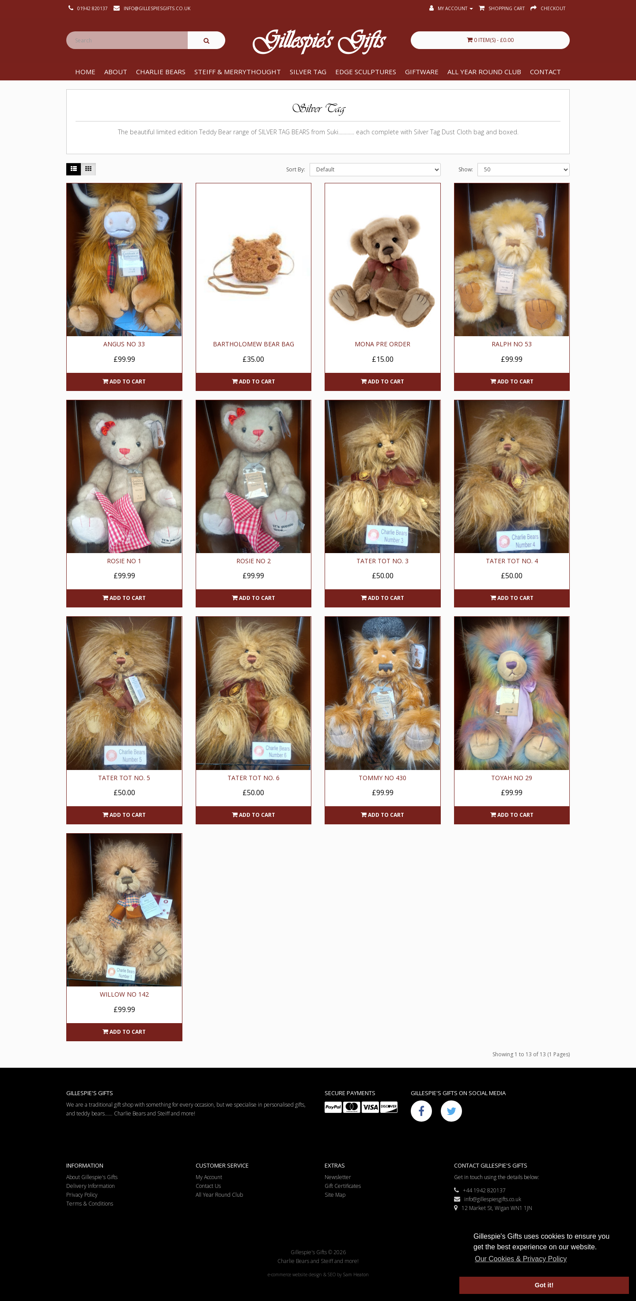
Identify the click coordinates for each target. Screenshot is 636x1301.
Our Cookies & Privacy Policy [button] (521, 1259)
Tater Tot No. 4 (512, 561)
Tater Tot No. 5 (124, 778)
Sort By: (295, 169)
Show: (465, 169)
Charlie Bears (161, 71)
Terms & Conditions (89, 1203)
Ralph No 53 (512, 344)
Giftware (422, 71)
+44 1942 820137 (480, 1190)
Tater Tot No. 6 (253, 778)
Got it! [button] (544, 1285)
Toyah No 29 (511, 778)
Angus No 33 (124, 344)
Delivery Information (90, 1186)
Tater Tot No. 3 (382, 561)
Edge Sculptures (365, 71)
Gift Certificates (343, 1186)
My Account (209, 1177)
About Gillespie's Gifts (91, 1177)
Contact (545, 71)
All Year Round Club (484, 71)
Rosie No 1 (124, 561)
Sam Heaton (356, 1274)
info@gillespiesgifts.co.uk (487, 1199)
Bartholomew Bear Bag (253, 344)
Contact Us (208, 1186)
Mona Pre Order (382, 344)
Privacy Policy (82, 1195)
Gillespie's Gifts (318, 42)
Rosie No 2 (253, 561)
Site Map (335, 1195)
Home (85, 71)
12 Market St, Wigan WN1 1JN (493, 1208)
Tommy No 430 (382, 778)
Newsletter (338, 1177)
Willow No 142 (124, 994)
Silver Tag (308, 71)
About (115, 71)
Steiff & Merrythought (237, 71)
